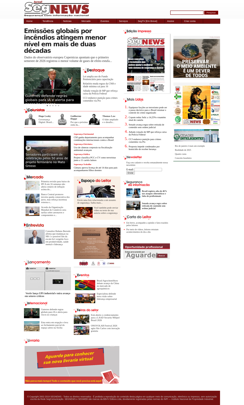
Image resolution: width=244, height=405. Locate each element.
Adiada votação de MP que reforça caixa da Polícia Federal (100, 92)
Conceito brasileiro (183, 158)
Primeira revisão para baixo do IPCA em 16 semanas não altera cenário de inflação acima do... (55, 185)
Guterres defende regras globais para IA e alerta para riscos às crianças (49, 100)
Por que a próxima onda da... (79, 123)
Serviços (123, 21)
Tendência (47, 21)
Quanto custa (180, 154)
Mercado (86, 21)
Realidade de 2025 (183, 150)
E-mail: (144, 169)
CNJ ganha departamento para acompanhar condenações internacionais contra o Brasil (94, 138)
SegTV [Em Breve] (147, 21)
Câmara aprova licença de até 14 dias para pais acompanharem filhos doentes (95, 169)
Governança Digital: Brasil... (46, 120)
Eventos (105, 21)
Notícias (67, 21)
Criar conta (189, 21)
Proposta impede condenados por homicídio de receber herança (144, 147)
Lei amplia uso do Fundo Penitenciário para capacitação (98, 78)
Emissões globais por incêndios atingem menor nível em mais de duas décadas (65, 40)
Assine (170, 21)
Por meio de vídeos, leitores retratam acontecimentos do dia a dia (142, 230)
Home (29, 21)
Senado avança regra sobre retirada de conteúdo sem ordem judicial (146, 126)
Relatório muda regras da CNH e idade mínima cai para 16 (99, 85)
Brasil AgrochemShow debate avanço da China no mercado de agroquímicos (108, 284)
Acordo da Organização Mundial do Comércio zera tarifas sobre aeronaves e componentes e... (53, 211)
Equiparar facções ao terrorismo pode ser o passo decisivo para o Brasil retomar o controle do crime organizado (148, 110)
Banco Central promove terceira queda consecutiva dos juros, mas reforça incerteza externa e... (55, 198)
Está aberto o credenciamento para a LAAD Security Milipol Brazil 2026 (105, 317)
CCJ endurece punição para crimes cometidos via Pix (100, 99)
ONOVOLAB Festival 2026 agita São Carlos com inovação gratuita (105, 328)
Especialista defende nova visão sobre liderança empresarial (107, 296)
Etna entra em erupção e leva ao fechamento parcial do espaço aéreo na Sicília (54, 325)
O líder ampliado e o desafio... (110, 120)
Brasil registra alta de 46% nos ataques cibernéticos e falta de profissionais (154, 193)
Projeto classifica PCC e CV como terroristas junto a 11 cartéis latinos (95, 158)
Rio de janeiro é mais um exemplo (190, 146)
